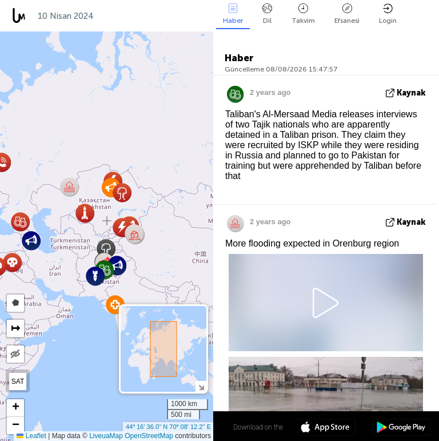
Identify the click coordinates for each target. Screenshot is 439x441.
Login (388, 14)
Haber (233, 14)
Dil (267, 14)
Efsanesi (347, 14)
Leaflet (31, 436)
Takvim (303, 14)
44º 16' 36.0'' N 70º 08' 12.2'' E (168, 426)
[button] (134, 234)
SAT (17, 382)
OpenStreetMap (149, 436)
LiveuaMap (106, 436)
